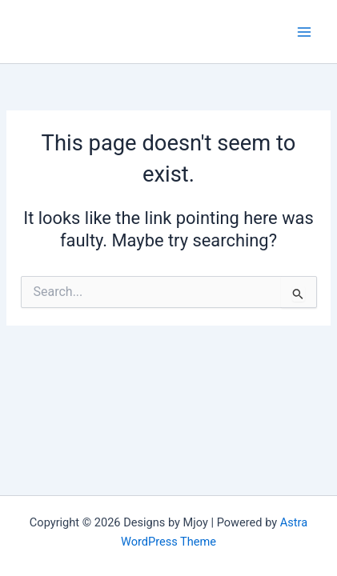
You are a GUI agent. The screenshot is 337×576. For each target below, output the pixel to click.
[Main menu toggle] (304, 32)
